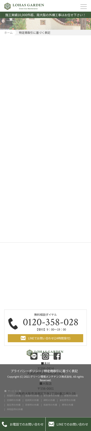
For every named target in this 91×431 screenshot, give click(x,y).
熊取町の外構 (13, 396)
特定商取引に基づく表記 (61, 370)
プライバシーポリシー (26, 370)
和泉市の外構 (50, 405)
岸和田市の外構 (15, 409)
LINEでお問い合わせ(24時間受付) (49, 338)
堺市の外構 (67, 405)
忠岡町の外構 (13, 400)
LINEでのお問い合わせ (68, 424)
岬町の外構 (49, 400)
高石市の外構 (13, 405)
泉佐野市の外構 (67, 400)
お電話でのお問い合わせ (23, 424)
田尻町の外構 (32, 400)
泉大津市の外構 (51, 396)
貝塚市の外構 (32, 405)
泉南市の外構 (71, 396)
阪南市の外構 (32, 396)
